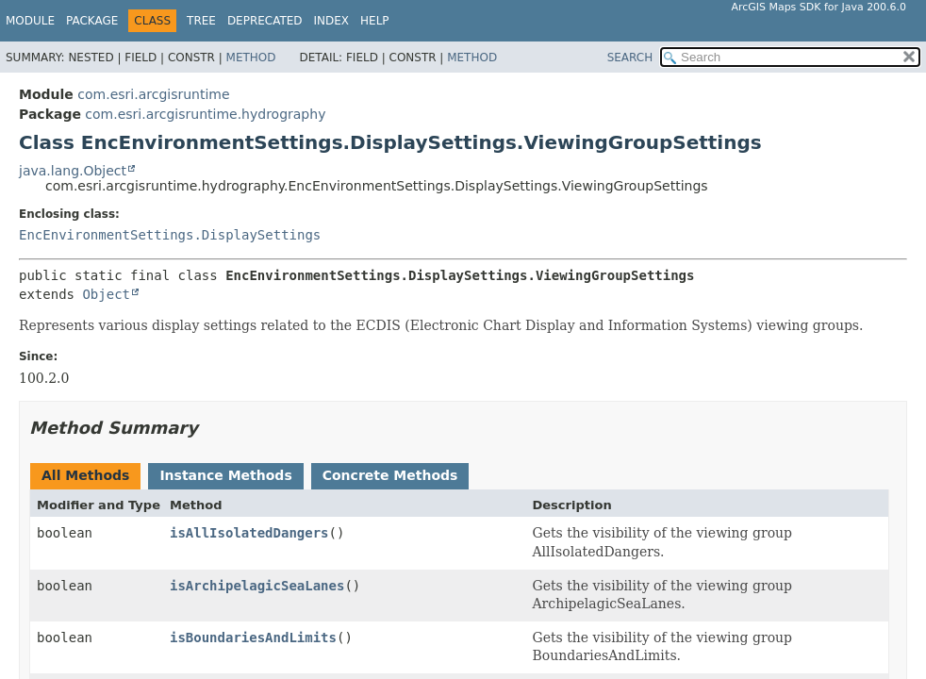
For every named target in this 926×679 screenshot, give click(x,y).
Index (332, 20)
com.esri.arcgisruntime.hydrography (205, 114)
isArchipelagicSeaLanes (257, 585)
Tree (201, 20)
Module (30, 20)
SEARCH (630, 57)
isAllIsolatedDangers (249, 532)
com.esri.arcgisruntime (153, 94)
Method (251, 57)
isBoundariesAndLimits (253, 637)
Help (374, 20)
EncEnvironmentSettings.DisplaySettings (170, 234)
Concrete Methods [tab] (390, 475)
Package (92, 20)
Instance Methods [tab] (225, 475)
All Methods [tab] (85, 475)
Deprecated (265, 20)
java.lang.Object (72, 170)
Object (106, 294)
